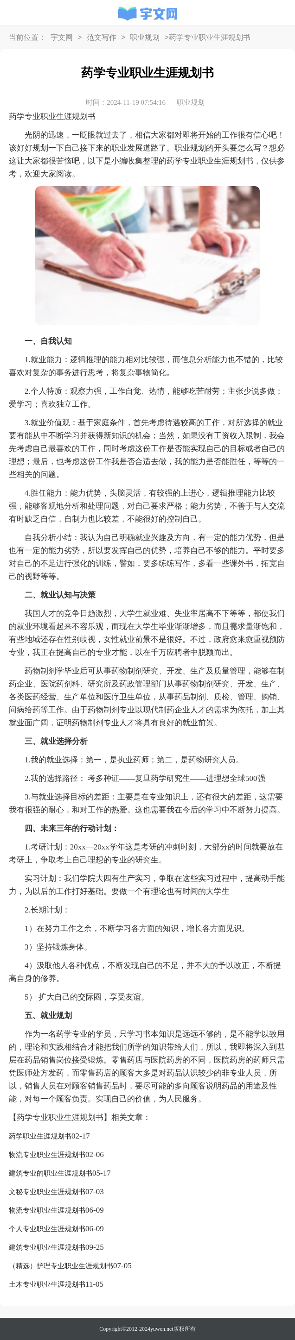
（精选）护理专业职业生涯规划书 (61, 1266)
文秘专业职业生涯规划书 (47, 1191)
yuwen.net (161, 1329)
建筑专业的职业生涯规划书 (50, 1173)
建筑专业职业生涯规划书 (47, 1247)
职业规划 (145, 38)
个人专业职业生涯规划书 (47, 1229)
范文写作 (101, 38)
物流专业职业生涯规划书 (47, 1154)
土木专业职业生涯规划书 (47, 1284)
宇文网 (62, 38)
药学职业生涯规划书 (40, 1136)
